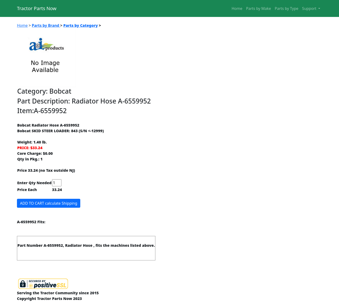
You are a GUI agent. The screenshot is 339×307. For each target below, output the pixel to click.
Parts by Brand (46, 25)
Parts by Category (80, 25)
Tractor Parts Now (36, 8)
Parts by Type (286, 8)
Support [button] (309, 8)
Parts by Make (258, 8)
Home (237, 8)
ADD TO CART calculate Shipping (48, 203)
